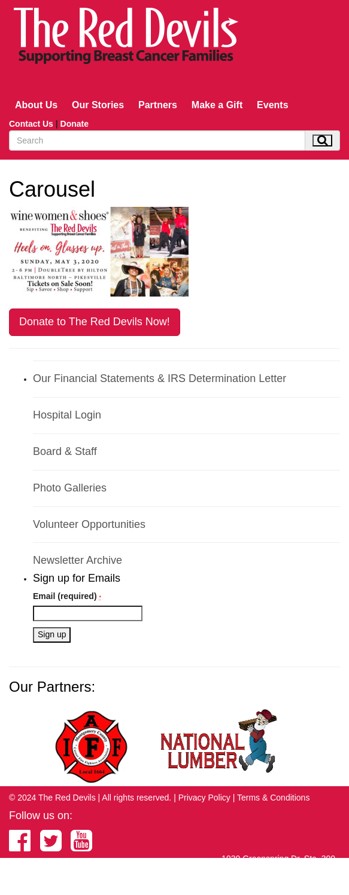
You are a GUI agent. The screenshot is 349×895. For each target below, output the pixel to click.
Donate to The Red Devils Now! (94, 322)
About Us (36, 105)
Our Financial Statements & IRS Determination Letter (159, 378)
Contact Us (31, 124)
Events (272, 105)
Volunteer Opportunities (89, 524)
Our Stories (98, 105)
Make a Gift (217, 105)
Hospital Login (67, 415)
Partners (157, 105)
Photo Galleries (70, 488)
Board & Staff (65, 451)
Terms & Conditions (273, 797)
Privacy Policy (204, 797)
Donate (74, 124)
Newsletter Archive (77, 560)
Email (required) (67, 596)
